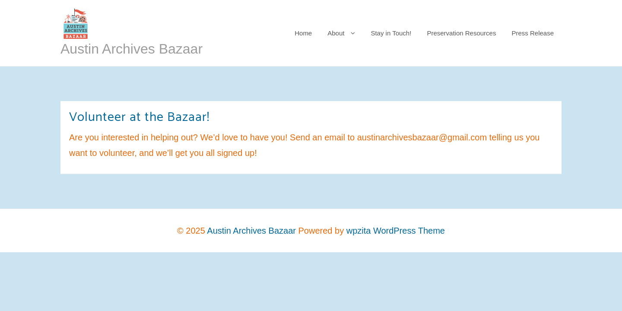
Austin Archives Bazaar (131, 49)
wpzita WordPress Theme (395, 230)
